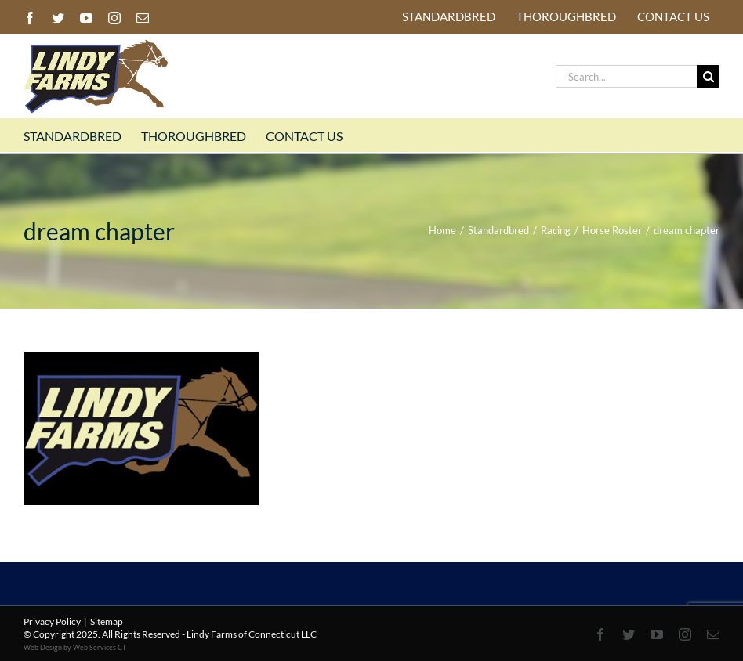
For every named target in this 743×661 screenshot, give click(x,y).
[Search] (708, 76)
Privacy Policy (52, 621)
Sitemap (106, 621)
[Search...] (626, 76)
